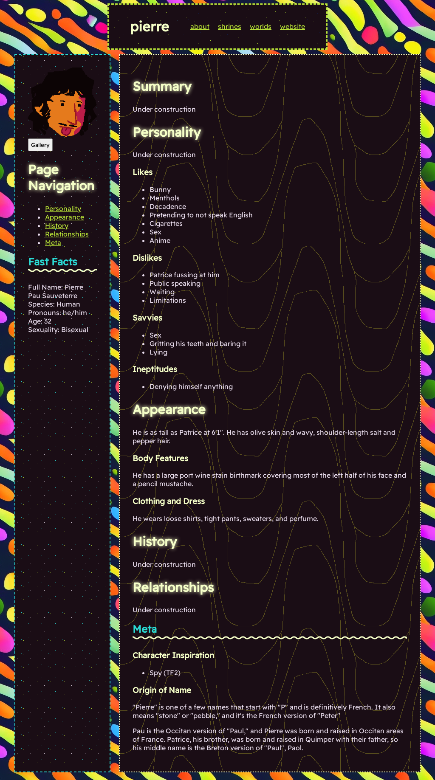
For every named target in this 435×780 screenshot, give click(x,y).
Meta (53, 242)
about (199, 26)
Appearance (64, 217)
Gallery (40, 144)
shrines (229, 26)
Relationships (67, 234)
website (292, 26)
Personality (63, 208)
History (56, 225)
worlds (260, 26)
